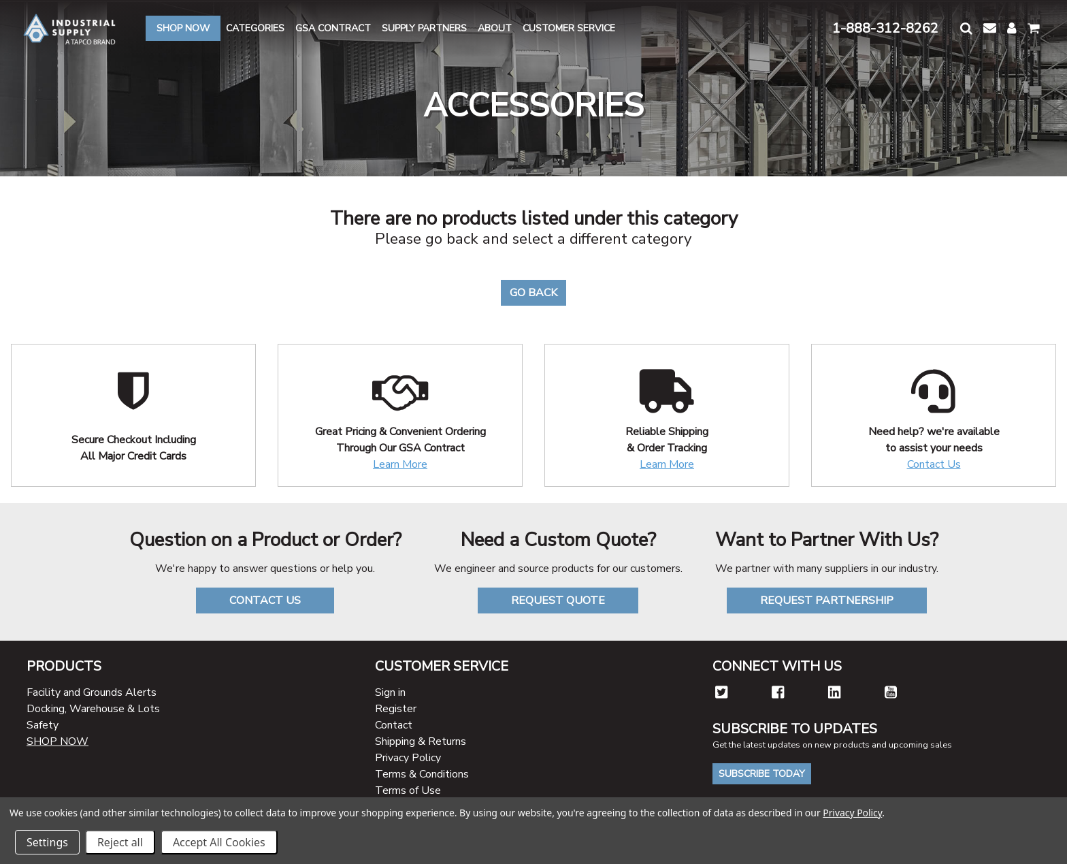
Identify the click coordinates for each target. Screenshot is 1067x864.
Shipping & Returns (420, 741)
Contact (393, 725)
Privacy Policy (408, 757)
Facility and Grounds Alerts (92, 692)
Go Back (533, 292)
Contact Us (934, 464)
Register (395, 708)
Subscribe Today (762, 773)
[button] (966, 28)
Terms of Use (408, 790)
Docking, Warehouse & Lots (93, 708)
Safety (43, 725)
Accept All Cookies (219, 842)
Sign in (390, 692)
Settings (47, 842)
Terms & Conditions (422, 774)
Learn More (400, 464)
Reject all (120, 842)
